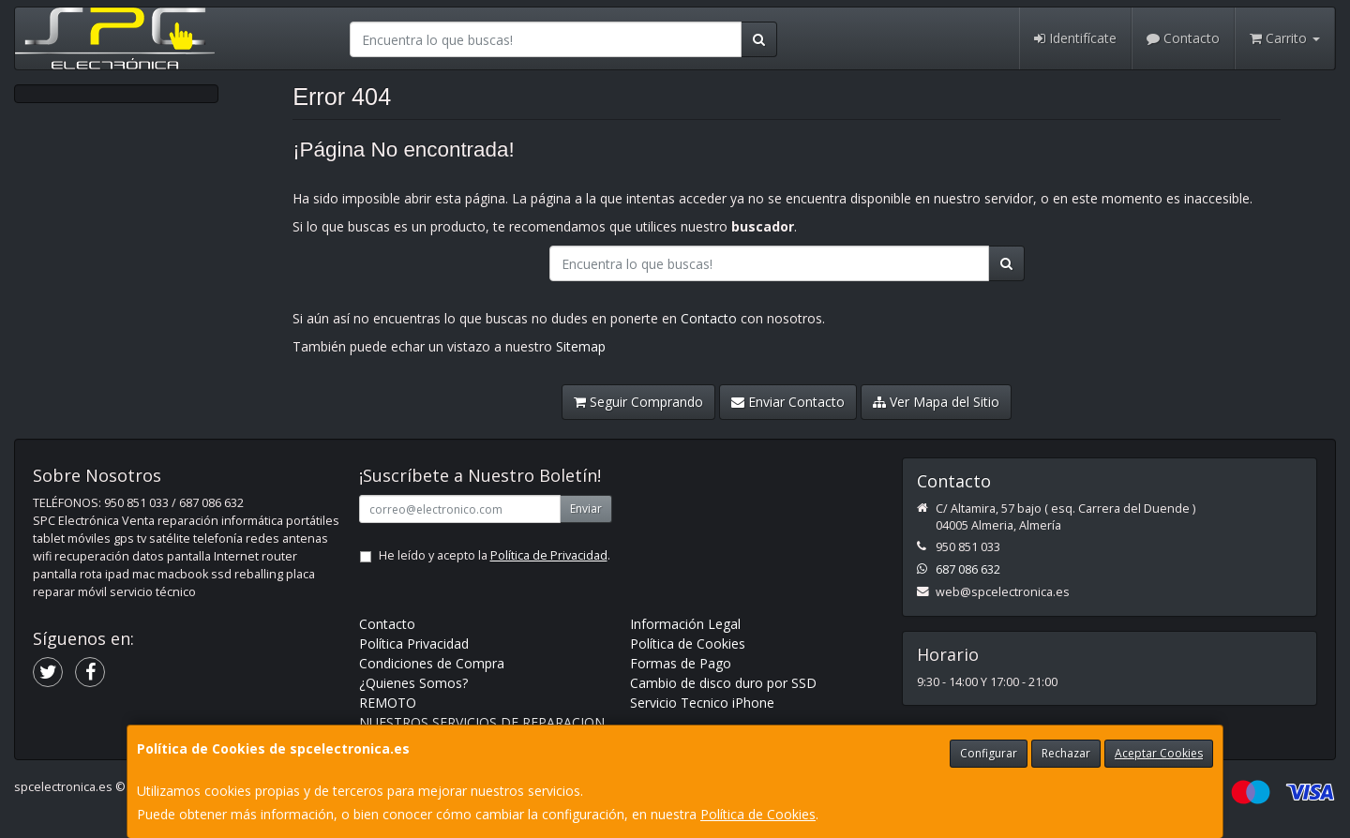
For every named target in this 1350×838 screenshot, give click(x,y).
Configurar (988, 753)
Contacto (1183, 38)
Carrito (1285, 38)
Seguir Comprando (638, 402)
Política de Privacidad (549, 555)
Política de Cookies (758, 814)
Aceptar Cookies (1159, 753)
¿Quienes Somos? (413, 683)
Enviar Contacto (788, 402)
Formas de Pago (680, 663)
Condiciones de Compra (431, 663)
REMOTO (387, 702)
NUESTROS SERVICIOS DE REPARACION (482, 722)
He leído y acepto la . (494, 555)
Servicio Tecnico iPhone (702, 702)
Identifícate (1075, 38)
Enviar (586, 508)
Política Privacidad (414, 643)
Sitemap (581, 346)
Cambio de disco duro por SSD (723, 683)
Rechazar (1066, 753)
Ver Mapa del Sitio (936, 402)
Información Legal (685, 624)
